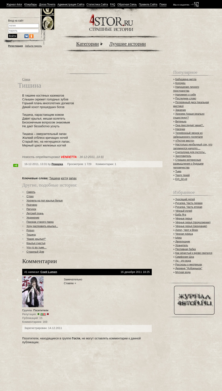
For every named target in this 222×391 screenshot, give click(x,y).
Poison (30, 230)
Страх (30, 196)
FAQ (112, 4)
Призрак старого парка (40, 221)
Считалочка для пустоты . (190, 152)
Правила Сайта (148, 4)
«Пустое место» (184, 140)
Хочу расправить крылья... (42, 226)
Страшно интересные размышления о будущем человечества (188, 163)
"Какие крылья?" (36, 238)
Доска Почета (47, 4)
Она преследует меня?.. (189, 125)
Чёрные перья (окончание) (191, 226)
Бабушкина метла (185, 79)
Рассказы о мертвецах (188, 264)
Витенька (180, 121)
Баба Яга (180, 214)
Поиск (162, 4)
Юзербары (30, 4)
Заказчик (180, 110)
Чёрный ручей (183, 210)
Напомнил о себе (185, 94)
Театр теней (182, 175)
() (43, 314)
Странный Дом (35, 251)
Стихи (26, 79)
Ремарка (57, 164)
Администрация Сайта (70, 4)
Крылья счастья (35, 243)
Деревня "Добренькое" (188, 268)
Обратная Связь (127, 4)
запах (73, 178)
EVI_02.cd (181, 179)
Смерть (30, 192)
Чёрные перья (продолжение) (192, 222)
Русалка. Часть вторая (188, 207)
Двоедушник (182, 241)
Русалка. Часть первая (188, 203)
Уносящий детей (185, 199)
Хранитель (181, 245)
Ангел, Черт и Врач (186, 230)
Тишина (54, 178)
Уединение (32, 217)
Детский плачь (35, 213)
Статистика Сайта (97, 4)
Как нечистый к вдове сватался (193, 253)
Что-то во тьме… (36, 247)
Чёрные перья (183, 218)
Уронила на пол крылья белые (44, 200)
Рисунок (31, 209)
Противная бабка (185, 249)
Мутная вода (182, 272)
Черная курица (184, 233)
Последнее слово (185, 98)
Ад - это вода (183, 260)
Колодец (180, 83)
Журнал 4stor (14, 4)
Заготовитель (183, 156)
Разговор (31, 204)
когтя (64, 178)
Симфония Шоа (184, 256)
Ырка (178, 237)
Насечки (180, 129)
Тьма (178, 171)
